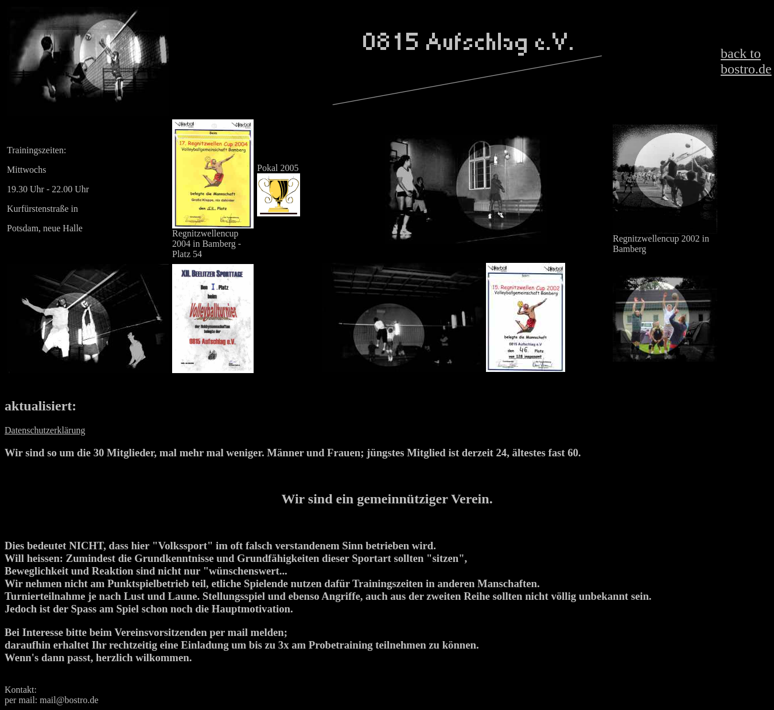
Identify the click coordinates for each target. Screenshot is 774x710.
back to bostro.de (746, 61)
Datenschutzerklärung (45, 430)
